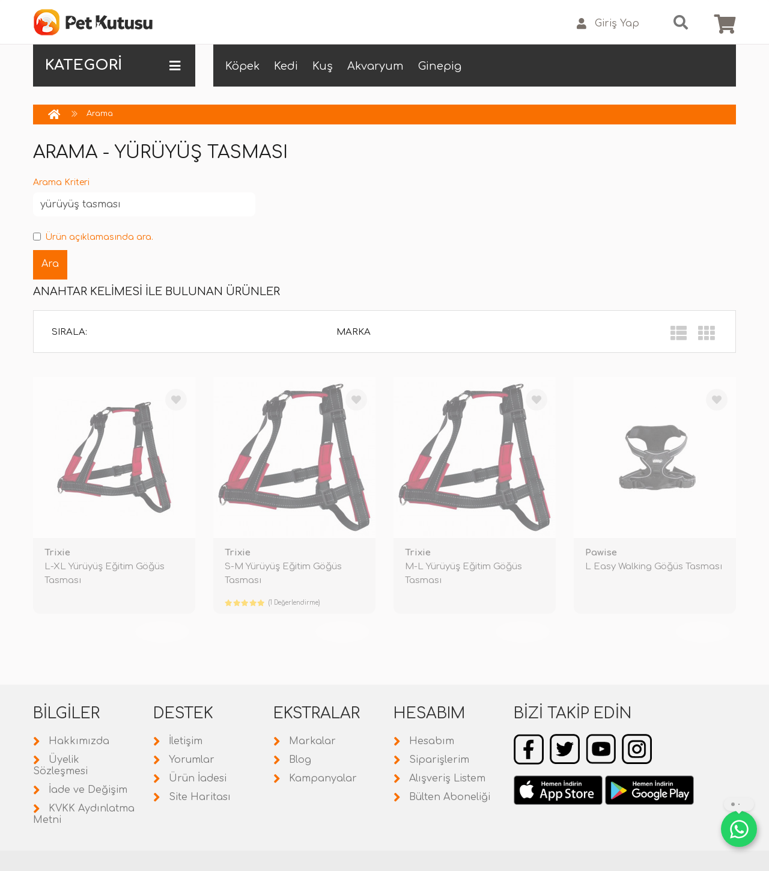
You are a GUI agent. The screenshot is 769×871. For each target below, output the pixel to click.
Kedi (286, 66)
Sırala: (69, 332)
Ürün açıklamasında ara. (93, 237)
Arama (100, 113)
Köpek (242, 66)
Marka (353, 332)
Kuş (322, 66)
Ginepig (439, 66)
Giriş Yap (608, 23)
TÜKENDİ (162, 631)
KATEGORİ (112, 65)
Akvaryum (375, 66)
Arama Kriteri (61, 182)
